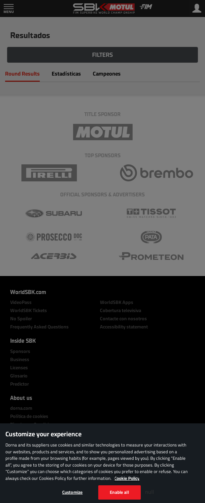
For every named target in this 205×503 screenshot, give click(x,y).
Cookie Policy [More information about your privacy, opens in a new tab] (127, 478)
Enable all (119, 492)
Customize (72, 492)
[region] (102, 463)
